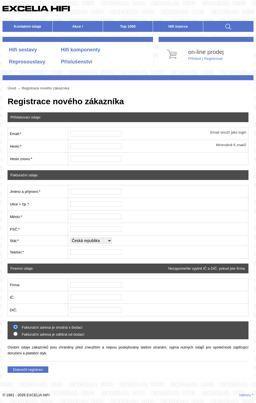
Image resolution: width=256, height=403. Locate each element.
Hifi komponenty (80, 50)
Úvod (12, 88)
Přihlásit (194, 58)
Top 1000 (127, 26)
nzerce (178, 26)
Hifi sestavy (23, 50)
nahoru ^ (246, 395)
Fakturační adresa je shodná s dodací (47, 327)
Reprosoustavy (27, 62)
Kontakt (27, 26)
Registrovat (213, 58)
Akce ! (77, 26)
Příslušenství (76, 62)
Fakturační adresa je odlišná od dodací (48, 334)
